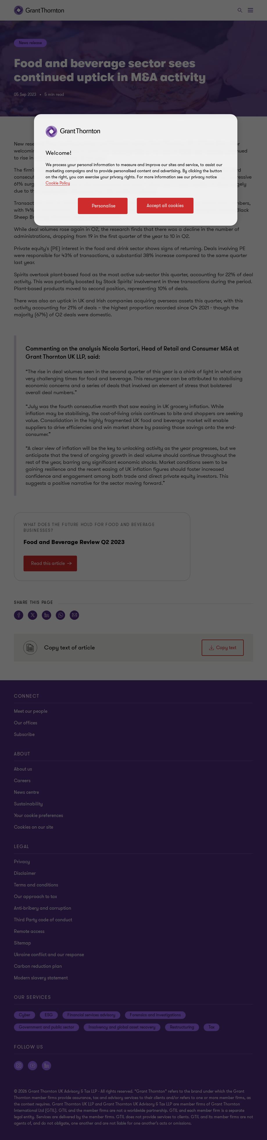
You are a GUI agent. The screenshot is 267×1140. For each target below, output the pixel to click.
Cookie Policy (58, 183)
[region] (135, 170)
